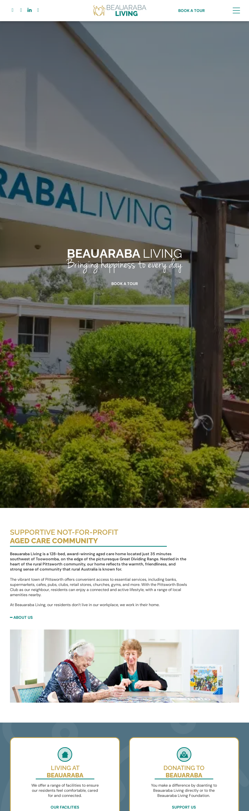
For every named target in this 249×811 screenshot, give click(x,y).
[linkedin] (29, 10)
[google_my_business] (21, 10)
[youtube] (38, 10)
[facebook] (12, 10)
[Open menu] (236, 10)
